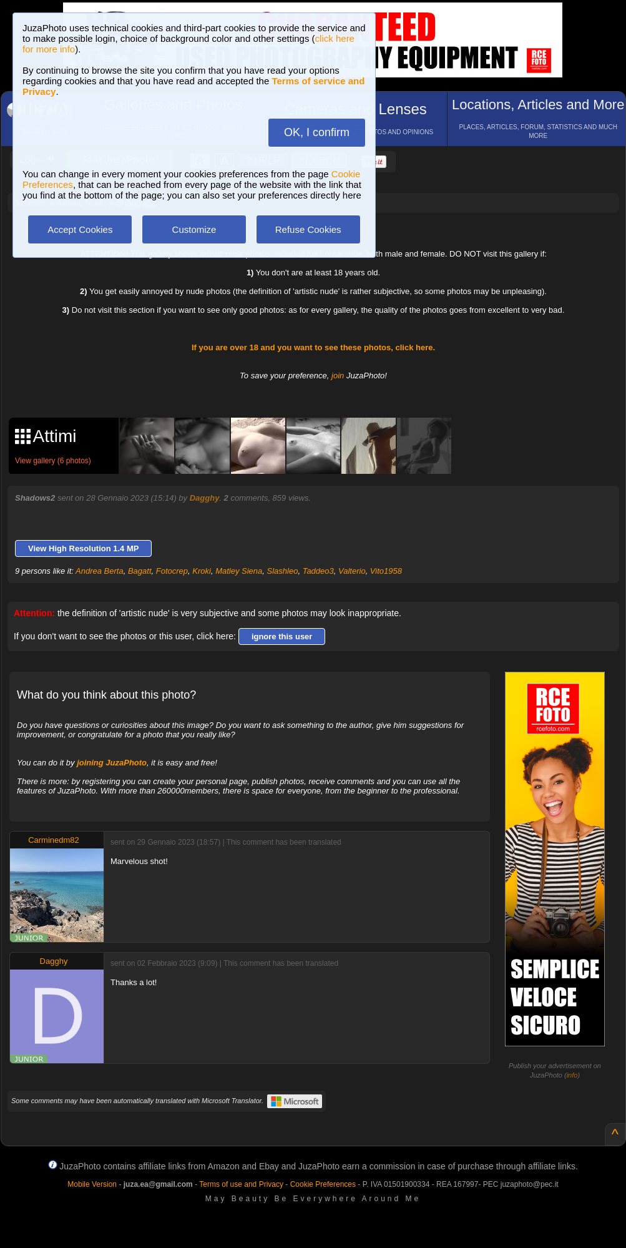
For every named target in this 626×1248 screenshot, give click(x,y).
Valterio (352, 571)
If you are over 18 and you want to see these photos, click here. (313, 347)
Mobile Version (92, 1184)
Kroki (201, 571)
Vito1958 (386, 571)
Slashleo (282, 571)
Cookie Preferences (323, 1184)
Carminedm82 (53, 840)
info (572, 1075)
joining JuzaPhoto (112, 762)
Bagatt (140, 571)
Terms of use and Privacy (241, 1184)
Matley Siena (238, 571)
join (337, 375)
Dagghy (205, 498)
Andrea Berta (100, 571)
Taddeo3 (318, 571)
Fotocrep (172, 571)
